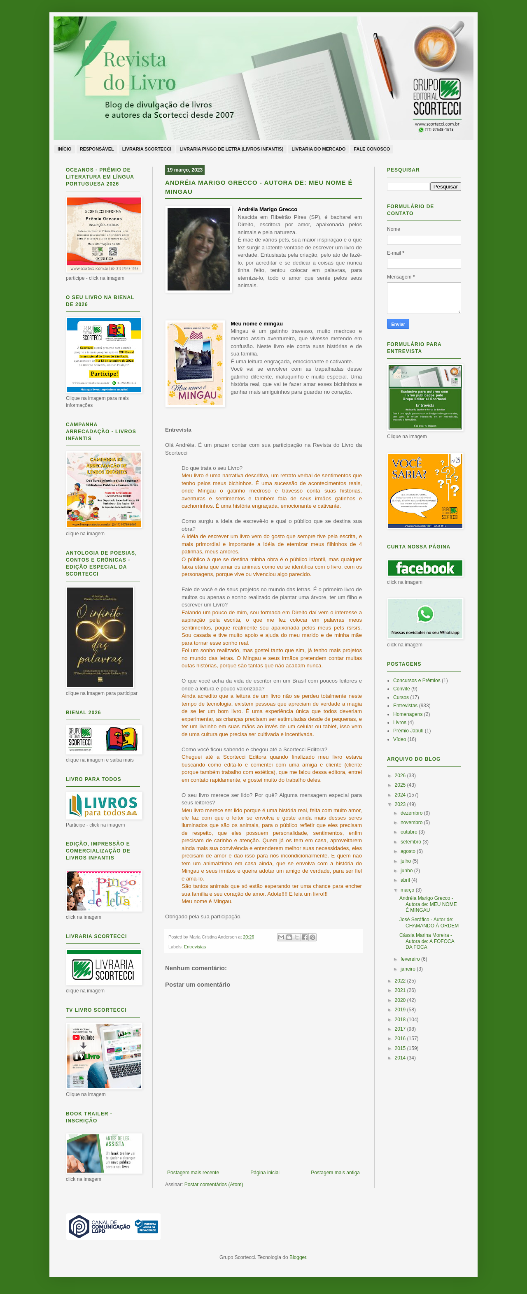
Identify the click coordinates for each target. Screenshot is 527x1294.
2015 (401, 1048)
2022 (401, 981)
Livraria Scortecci (146, 148)
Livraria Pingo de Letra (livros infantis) (231, 148)
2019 (401, 1010)
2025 (401, 785)
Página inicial (265, 1173)
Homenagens (407, 714)
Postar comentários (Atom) (213, 1184)
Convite (401, 689)
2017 (401, 1029)
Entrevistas (195, 946)
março (408, 890)
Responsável (97, 148)
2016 (401, 1038)
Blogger (297, 1257)
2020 (401, 1000)
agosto (409, 851)
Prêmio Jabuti (408, 731)
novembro (412, 822)
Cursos (401, 697)
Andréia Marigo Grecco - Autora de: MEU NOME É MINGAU (428, 904)
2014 (401, 1058)
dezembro (412, 813)
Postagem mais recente (193, 1173)
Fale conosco (372, 148)
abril (406, 880)
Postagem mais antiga (335, 1173)
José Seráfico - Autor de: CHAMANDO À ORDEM (429, 922)
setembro (411, 842)
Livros (399, 722)
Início (65, 148)
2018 (401, 1019)
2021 (401, 990)
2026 (401, 775)
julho (407, 861)
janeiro (409, 969)
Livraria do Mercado (318, 148)
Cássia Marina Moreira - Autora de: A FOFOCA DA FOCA (426, 941)
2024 (401, 795)
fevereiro (411, 959)
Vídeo (399, 739)
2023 (401, 804)
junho (407, 871)
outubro (410, 832)
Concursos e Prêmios (417, 680)
